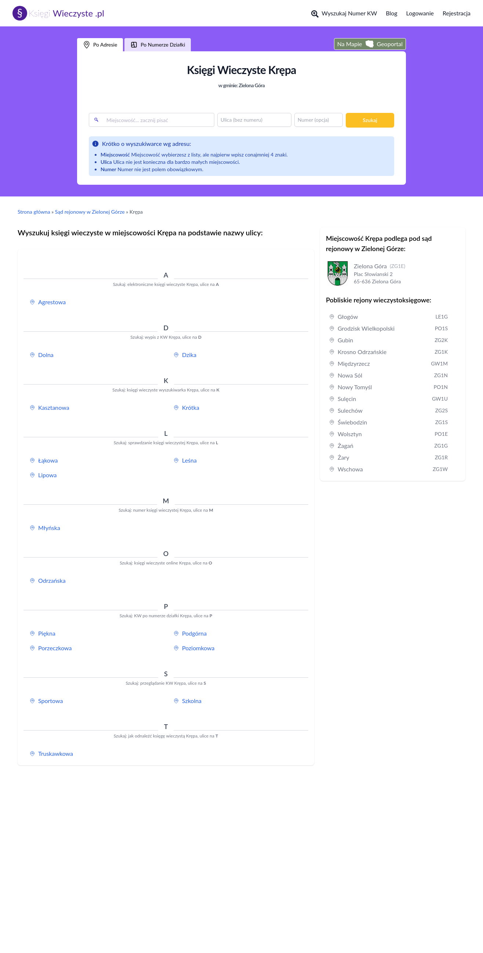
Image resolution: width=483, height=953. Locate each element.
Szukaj (370, 120)
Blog (391, 13)
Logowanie (420, 13)
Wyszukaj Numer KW (344, 14)
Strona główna (34, 212)
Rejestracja (457, 13)
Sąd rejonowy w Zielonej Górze (90, 212)
